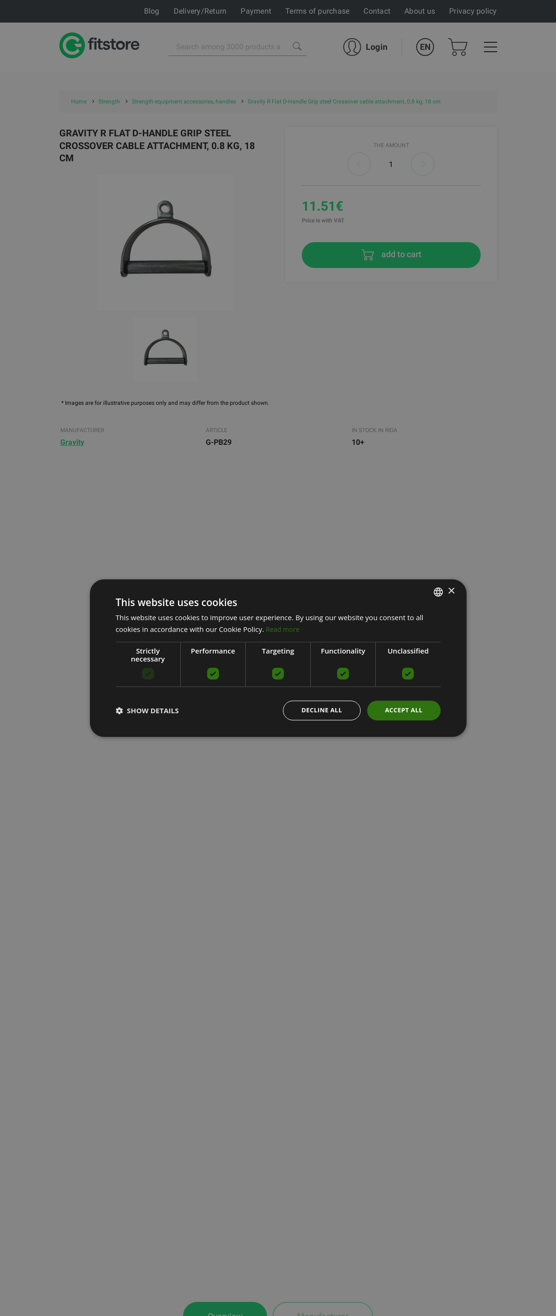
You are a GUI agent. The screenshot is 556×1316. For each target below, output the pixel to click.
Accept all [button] (402, 710)
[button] (147, 710)
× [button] (451, 590)
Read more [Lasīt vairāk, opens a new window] (284, 628)
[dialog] (278, 658)
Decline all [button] (317, 710)
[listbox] (438, 591)
